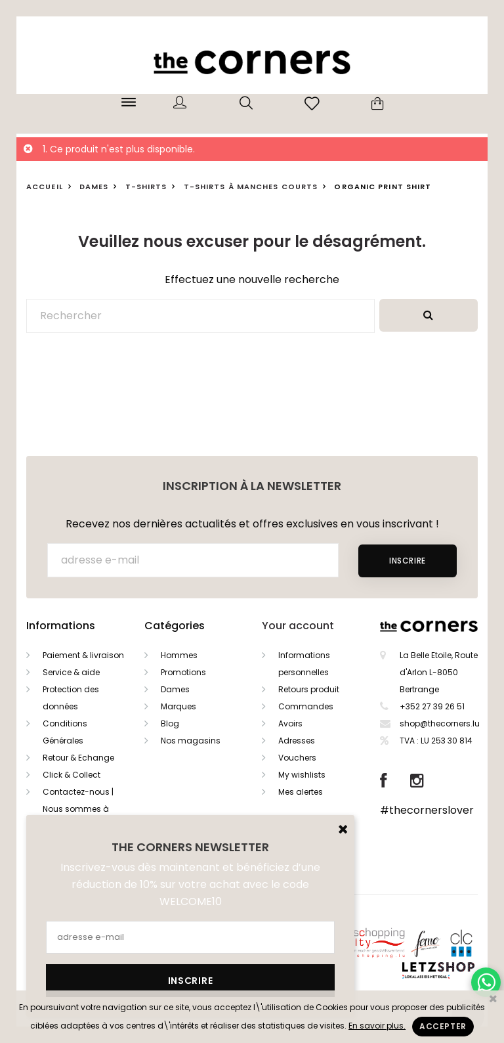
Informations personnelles (304, 664)
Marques (178, 706)
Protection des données (71, 698)
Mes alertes (300, 791)
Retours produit (308, 689)
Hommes (179, 655)
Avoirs (290, 723)
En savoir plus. (377, 1025)
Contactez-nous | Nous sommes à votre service (78, 809)
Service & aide (71, 672)
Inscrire (407, 560)
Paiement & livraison (83, 655)
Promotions (183, 672)
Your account (298, 625)
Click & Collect (71, 774)
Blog (170, 723)
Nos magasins (190, 740)
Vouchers (297, 757)
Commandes (305, 706)
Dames (175, 689)
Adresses (296, 740)
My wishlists (302, 774)
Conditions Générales (65, 732)
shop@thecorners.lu (440, 723)
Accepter (443, 1026)
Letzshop (454, 967)
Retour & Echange (78, 757)
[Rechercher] (200, 316)
